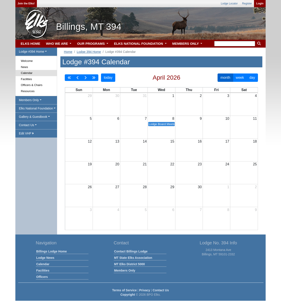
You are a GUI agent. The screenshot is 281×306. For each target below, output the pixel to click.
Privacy (144, 290)
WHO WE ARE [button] (57, 43)
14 (145, 141)
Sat (244, 90)
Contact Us (161, 290)
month (225, 77)
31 (145, 96)
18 (255, 141)
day (252, 77)
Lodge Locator (229, 3)
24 (227, 164)
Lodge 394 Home (89, 52)
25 (255, 164)
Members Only (124, 270)
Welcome (27, 61)
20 (117, 164)
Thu (189, 90)
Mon (106, 90)
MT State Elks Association (133, 257)
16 (200, 141)
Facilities (26, 79)
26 (90, 187)
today (108, 77)
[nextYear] (93, 77)
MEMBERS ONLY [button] (186, 43)
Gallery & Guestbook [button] (33, 116)
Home (68, 52)
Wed (161, 90)
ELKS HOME (30, 43)
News (24, 67)
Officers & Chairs (31, 85)
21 (145, 164)
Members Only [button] (29, 100)
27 (117, 187)
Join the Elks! (26, 3)
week (240, 77)
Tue (134, 90)
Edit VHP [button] (26, 133)
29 (90, 96)
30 (117, 96)
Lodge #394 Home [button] (31, 51)
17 (227, 141)
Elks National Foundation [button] (36, 108)
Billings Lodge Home (51, 251)
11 (255, 118)
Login (259, 3)
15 (172, 141)
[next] (85, 77)
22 (172, 164)
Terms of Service (124, 290)
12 (90, 141)
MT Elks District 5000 (129, 264)
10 (227, 118)
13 (117, 141)
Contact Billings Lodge (131, 251)
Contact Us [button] (26, 125)
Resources (27, 91)
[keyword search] (234, 43)
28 (145, 187)
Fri (216, 90)
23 (200, 164)
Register (247, 3)
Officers (42, 277)
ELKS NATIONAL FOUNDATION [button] (139, 43)
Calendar (26, 73)
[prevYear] (69, 77)
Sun (79, 90)
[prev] (78, 77)
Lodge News (45, 257)
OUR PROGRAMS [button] (91, 43)
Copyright (127, 294)
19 (90, 164)
